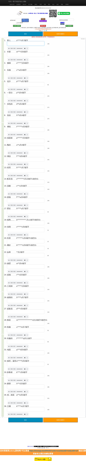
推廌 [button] (36, 4)
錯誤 (58, 4)
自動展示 (62, 24)
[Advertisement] (43, 435)
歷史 (49, 4)
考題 (45, 4)
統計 (53, 4)
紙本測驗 (62, 22)
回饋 (62, 4)
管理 (41, 4)
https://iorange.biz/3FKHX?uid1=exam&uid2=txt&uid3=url (53, 451)
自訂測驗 (30, 4)
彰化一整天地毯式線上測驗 (17, 1)
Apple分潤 (12, 4)
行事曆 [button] (67, 4)
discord (24, 4)
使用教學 (18, 4)
